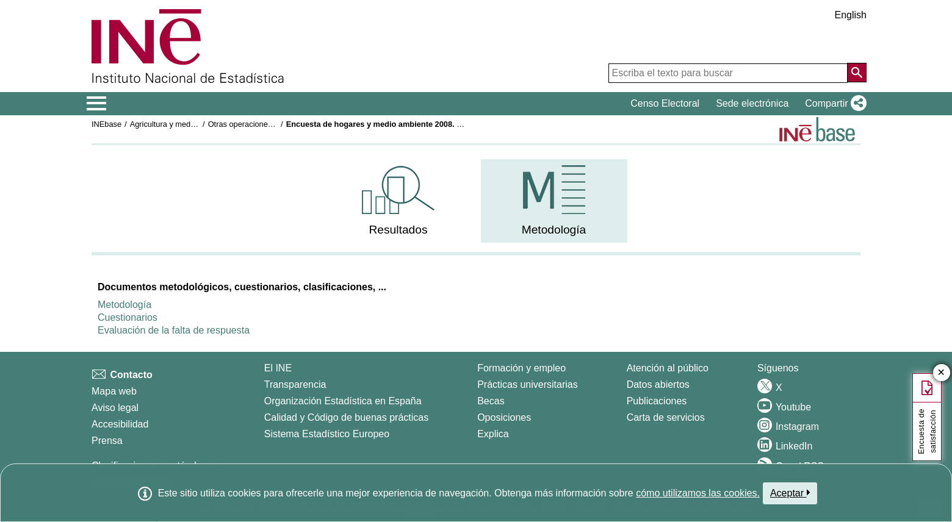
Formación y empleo (521, 368)
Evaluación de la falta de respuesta (174, 330)
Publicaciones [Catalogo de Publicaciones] (657, 401)
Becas (490, 401)
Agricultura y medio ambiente (180, 124)
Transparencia (295, 384)
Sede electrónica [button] (752, 103)
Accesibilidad (120, 424)
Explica (493, 434)
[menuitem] (398, 201)
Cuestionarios (127, 317)
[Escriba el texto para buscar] (728, 73)
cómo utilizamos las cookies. (698, 493)
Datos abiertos (658, 384)
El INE (278, 368)
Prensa (107, 440)
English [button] (851, 15)
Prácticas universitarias (527, 384)
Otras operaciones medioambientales (272, 124)
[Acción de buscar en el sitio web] (857, 72)
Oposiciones (504, 417)
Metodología (124, 304)
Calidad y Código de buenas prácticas (346, 417)
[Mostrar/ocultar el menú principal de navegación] (96, 104)
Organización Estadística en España (343, 401)
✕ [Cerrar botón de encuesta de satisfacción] (941, 373)
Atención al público (668, 368)
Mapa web (114, 391)
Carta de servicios (666, 417)
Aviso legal (115, 407)
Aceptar (790, 492)
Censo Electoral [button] (664, 103)
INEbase (106, 124)
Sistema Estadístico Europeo (326, 434)
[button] (833, 104)
